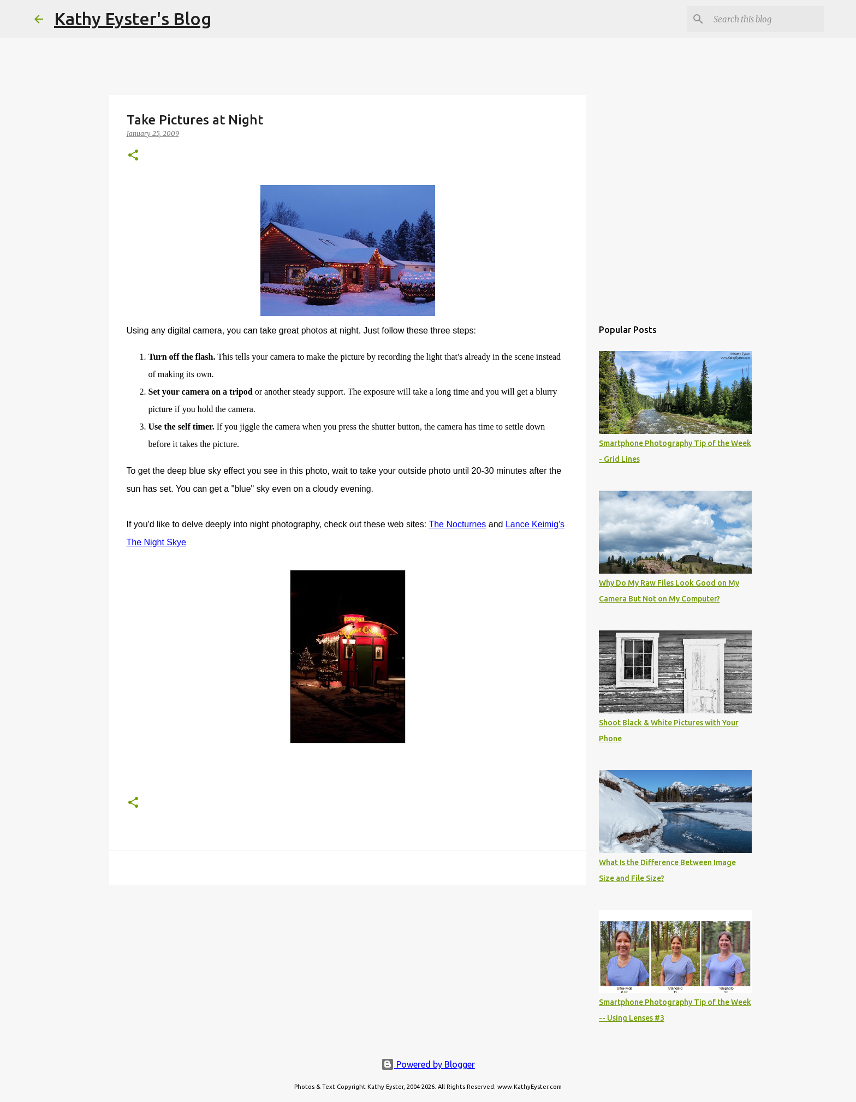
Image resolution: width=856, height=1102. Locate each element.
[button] (133, 155)
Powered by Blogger (428, 1064)
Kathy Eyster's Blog (132, 18)
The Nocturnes (457, 524)
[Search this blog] (766, 19)
